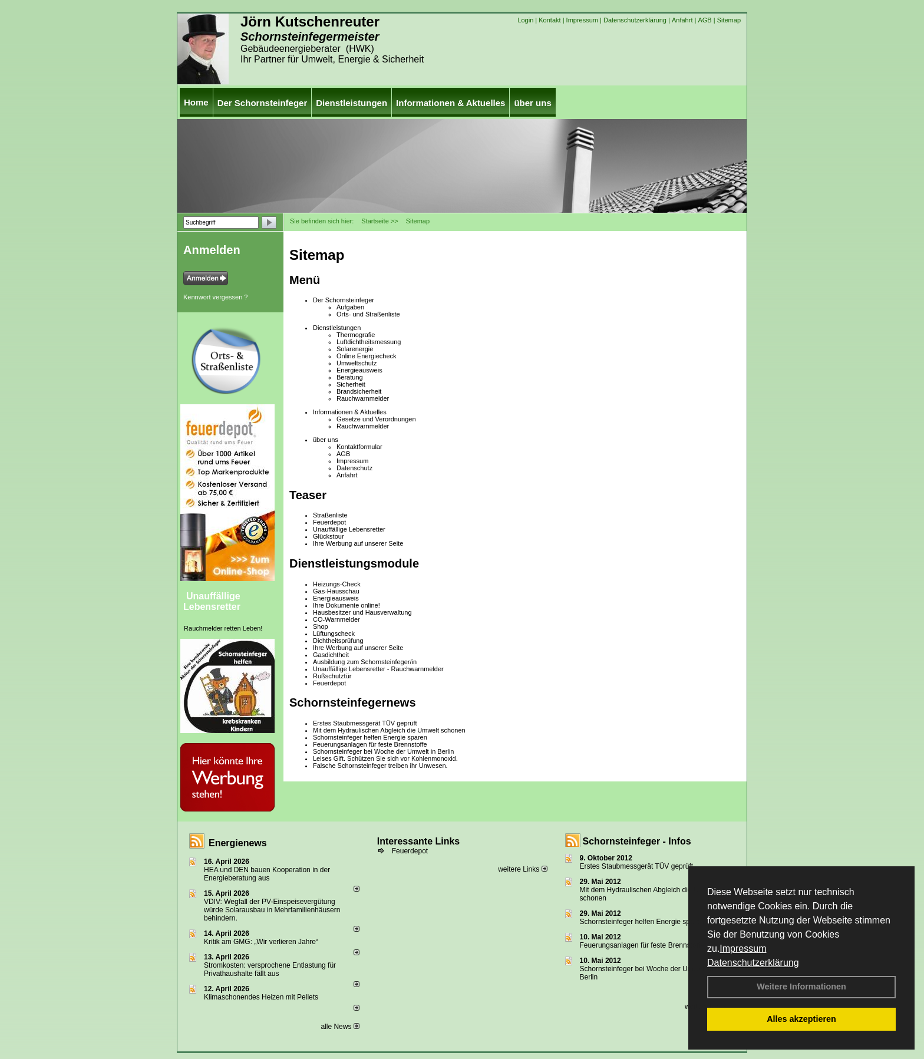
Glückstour (328, 536)
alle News (340, 1026)
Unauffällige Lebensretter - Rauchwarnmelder (378, 668)
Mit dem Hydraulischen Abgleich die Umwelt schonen (389, 730)
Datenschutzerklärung (753, 963)
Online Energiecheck (366, 355)
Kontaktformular (359, 446)
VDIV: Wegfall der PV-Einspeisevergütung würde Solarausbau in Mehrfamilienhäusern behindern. (272, 910)
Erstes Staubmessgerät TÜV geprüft (365, 723)
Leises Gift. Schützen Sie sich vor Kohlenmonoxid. (385, 758)
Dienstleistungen (351, 103)
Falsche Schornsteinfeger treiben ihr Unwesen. (380, 765)
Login (525, 20)
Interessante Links (418, 841)
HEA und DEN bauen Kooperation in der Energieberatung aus (267, 874)
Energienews (238, 843)
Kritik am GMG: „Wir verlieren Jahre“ (261, 942)
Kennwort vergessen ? (215, 297)
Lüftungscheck (334, 633)
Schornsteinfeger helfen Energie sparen (370, 737)
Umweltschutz (356, 363)
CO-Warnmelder (336, 619)
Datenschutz (354, 467)
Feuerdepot (329, 522)
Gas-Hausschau (336, 591)
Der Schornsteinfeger (262, 103)
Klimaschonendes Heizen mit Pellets (261, 997)
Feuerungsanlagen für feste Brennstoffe (370, 744)
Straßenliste (330, 515)
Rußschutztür (332, 675)
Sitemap (729, 20)
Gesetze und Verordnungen (376, 419)
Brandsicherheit (358, 391)
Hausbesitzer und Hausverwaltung (362, 612)
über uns (532, 103)
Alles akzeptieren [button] (801, 1019)
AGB (704, 20)
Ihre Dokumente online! (346, 605)
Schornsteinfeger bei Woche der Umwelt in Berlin (383, 751)
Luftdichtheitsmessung (368, 341)
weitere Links (522, 869)
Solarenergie (354, 348)
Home (196, 102)
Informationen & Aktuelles (450, 103)
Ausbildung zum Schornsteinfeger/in (365, 661)
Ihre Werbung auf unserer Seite (358, 543)
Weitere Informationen (801, 986)
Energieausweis (359, 370)
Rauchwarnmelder (362, 398)
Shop (320, 626)
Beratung (349, 377)
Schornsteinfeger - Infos (637, 841)
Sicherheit (350, 384)
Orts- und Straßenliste (368, 314)
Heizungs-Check (337, 584)
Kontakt (549, 20)
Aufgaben (350, 307)
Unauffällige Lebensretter (211, 601)
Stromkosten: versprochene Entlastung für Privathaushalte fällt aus (270, 969)
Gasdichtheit (331, 654)
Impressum (743, 948)
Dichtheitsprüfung (338, 640)
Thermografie (355, 334)
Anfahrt (682, 20)
